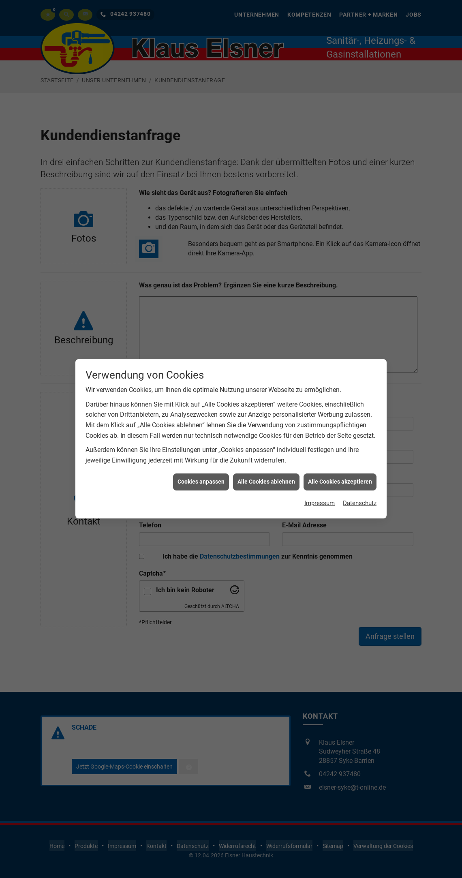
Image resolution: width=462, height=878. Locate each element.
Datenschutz (358, 358)
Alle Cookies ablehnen (266, 335)
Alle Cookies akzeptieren (340, 335)
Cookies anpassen (201, 335)
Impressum (316, 358)
